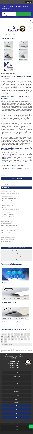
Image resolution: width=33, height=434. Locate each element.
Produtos (16, 380)
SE (2, 341)
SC (25, 334)
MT (9, 339)
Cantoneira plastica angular (8, 237)
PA (21, 336)
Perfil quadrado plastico (7, 200)
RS (28, 334)
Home (16, 372)
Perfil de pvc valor (6, 203)
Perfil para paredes (6, 235)
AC (24, 336)
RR (28, 339)
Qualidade (16, 395)
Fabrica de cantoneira (7, 196)
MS (12, 339)
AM (18, 336)
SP (18, 334)
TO (5, 341)
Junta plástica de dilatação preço (10, 209)
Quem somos (16, 376)
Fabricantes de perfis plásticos (9, 198)
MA (5, 339)
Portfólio (17, 383)
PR (22, 334)
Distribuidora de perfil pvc (8, 191)
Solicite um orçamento (16, 178)
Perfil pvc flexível (6, 232)
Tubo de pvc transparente (8, 216)
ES (15, 334)
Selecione (3, 334)
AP (2, 339)
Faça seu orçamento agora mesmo (9, 14)
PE (2, 336)
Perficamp (7, 184)
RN (22, 339)
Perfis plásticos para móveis (8, 230)
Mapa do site (16, 402)
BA (5, 336)
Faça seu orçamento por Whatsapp (24, 14)
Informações (5, 187)
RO (25, 339)
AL (28, 336)
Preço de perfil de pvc (7, 241)
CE (8, 336)
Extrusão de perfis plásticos (8, 223)
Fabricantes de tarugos (7, 228)
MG (12, 334)
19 (16, 251)
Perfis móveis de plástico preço (9, 219)
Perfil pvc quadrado (6, 207)
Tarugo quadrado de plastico (9, 244)
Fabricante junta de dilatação (9, 225)
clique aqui (12, 168)
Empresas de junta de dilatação (9, 239)
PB (16, 339)
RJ (8, 334)
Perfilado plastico (6, 212)
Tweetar (3, 175)
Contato (16, 399)
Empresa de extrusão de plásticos (10, 193)
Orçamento (16, 391)
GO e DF (13, 336)
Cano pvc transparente (7, 221)
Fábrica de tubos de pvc (7, 205)
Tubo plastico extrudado (7, 214)
